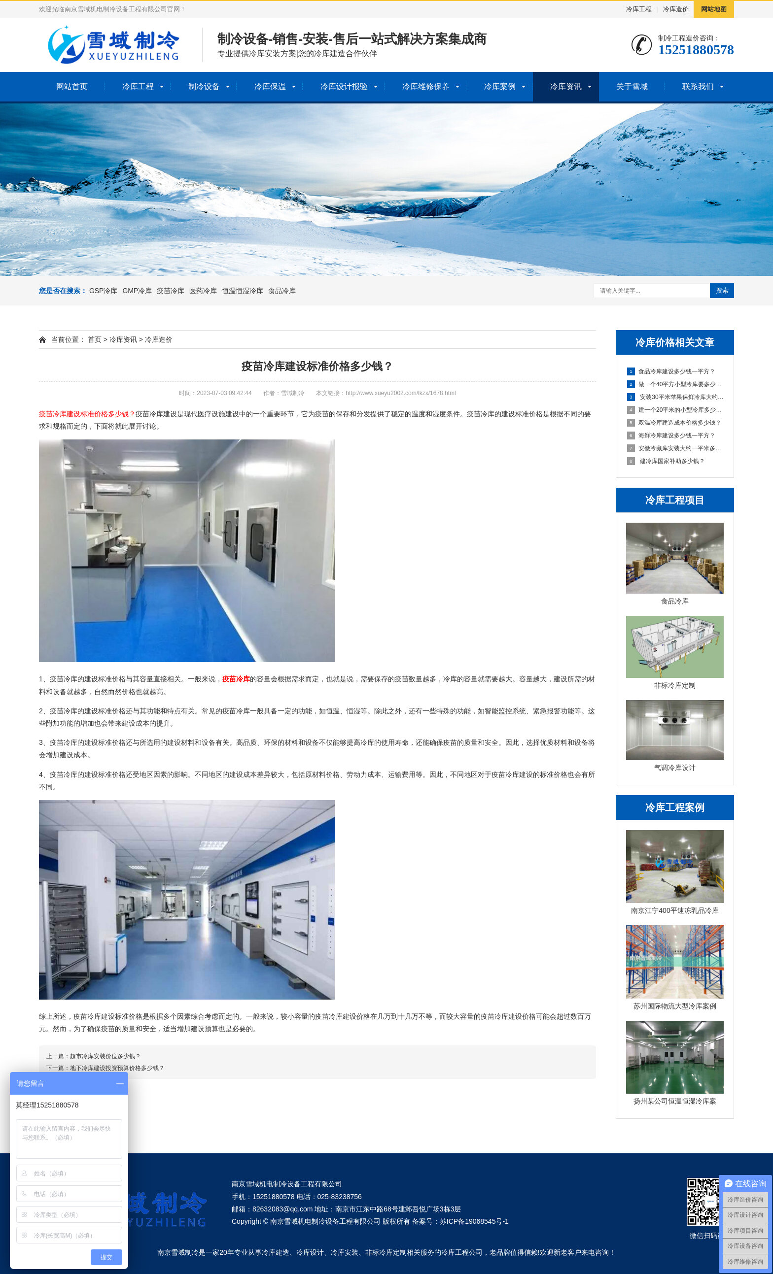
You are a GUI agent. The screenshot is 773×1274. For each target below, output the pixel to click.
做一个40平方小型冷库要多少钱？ (675, 384)
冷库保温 (270, 86)
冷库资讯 (566, 86)
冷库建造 (275, 1252)
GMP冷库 (137, 291)
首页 (95, 339)
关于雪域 (632, 86)
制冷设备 (204, 86)
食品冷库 (282, 291)
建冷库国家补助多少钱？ (666, 461)
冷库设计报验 (344, 86)
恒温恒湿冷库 (242, 291)
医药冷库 (203, 291)
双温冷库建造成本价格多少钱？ (674, 423)
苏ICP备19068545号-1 (474, 1221)
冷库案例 (500, 86)
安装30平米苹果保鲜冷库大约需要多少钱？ (675, 397)
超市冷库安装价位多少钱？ (105, 1056)
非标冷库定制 (386, 1252)
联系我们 (698, 86)
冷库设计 (310, 1252)
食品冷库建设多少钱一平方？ (671, 371)
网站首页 (72, 86)
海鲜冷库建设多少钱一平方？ (671, 435)
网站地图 (714, 9)
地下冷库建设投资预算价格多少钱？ (117, 1068)
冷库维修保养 (426, 86)
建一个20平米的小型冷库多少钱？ (675, 410)
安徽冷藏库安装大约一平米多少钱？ (675, 448)
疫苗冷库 (170, 291)
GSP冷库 (103, 291)
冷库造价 (676, 9)
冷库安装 (344, 1252)
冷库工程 (639, 9)
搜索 (722, 290)
